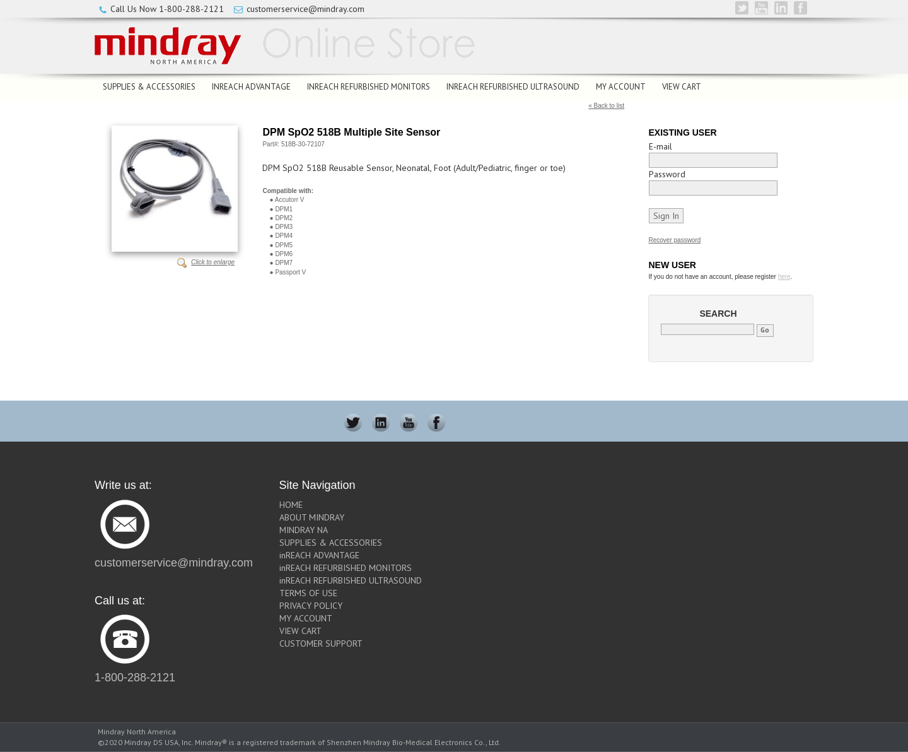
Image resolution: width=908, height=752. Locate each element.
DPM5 (284, 245)
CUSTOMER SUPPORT (321, 643)
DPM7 (284, 262)
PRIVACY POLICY (310, 605)
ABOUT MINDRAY (311, 517)
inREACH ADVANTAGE (251, 86)
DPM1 (284, 209)
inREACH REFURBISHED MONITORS (368, 86)
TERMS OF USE (308, 593)
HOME (291, 504)
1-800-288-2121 (191, 9)
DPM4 (284, 235)
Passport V (290, 272)
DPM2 (284, 217)
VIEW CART (681, 86)
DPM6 (284, 253)
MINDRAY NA (303, 530)
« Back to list (606, 105)
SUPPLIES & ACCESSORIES (149, 86)
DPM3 (284, 226)
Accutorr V (290, 199)
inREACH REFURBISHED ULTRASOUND (512, 86)
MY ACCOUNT (621, 86)
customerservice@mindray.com (305, 9)
